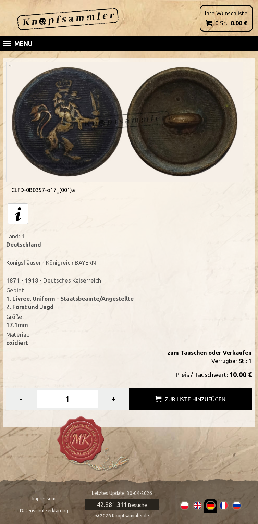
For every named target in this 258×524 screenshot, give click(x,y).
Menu (17, 43)
